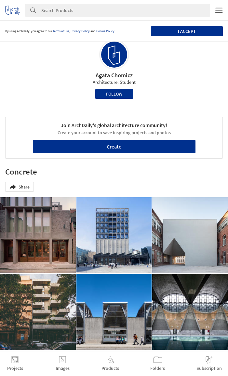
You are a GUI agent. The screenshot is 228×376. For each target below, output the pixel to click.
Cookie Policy (105, 31)
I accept (187, 31)
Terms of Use (61, 31)
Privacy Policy (80, 31)
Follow (114, 94)
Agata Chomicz (114, 75)
